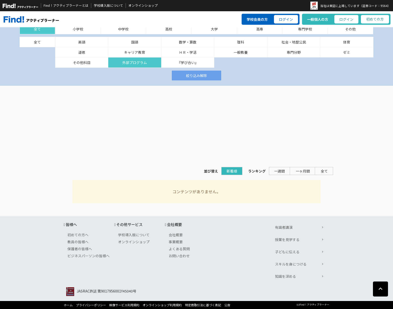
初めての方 (375, 19)
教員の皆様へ (77, 241)
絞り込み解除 (196, 75)
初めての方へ (77, 234)
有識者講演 (283, 227)
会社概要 (176, 234)
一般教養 (241, 52)
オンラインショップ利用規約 (162, 305)
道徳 (81, 52)
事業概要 (176, 241)
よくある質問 (179, 248)
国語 (134, 42)
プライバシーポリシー (91, 305)
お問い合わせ (179, 255)
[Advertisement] (196, 123)
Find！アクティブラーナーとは (66, 5)
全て (37, 29)
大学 (214, 29)
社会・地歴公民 (293, 42)
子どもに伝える (287, 251)
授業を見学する (287, 239)
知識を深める (285, 276)
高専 (259, 29)
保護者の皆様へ (79, 248)
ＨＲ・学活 (188, 52)
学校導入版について (108, 5)
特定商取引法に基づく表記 (203, 305)
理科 (240, 42)
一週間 (279, 171)
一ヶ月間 (303, 171)
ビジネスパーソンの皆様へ (88, 255)
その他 (350, 29)
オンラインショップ (143, 5)
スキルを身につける (291, 264)
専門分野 (294, 52)
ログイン (286, 19)
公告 (227, 305)
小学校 (78, 29)
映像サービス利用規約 (124, 305)
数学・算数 (188, 42)
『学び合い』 (187, 62)
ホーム (68, 305)
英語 (81, 42)
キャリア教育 (134, 52)
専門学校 (305, 29)
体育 (346, 42)
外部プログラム (134, 62)
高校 (168, 29)
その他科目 (81, 62)
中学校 (123, 29)
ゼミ (346, 52)
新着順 (232, 171)
